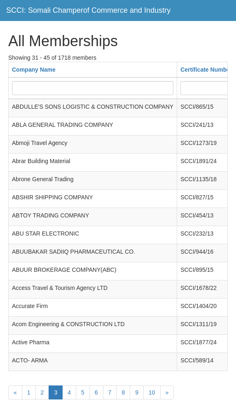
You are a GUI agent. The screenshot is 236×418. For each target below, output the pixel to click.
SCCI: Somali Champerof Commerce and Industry (88, 10)
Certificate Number (206, 69)
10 (152, 392)
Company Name (34, 69)
